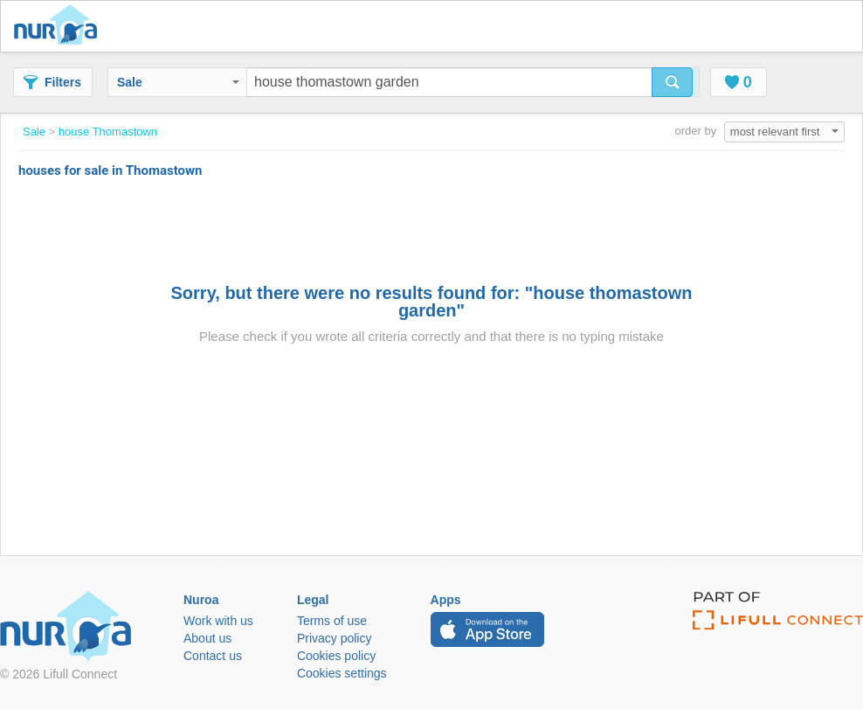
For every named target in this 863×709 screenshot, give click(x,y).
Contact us (212, 656)
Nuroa (60, 26)
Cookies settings (342, 673)
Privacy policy (334, 638)
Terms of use (332, 621)
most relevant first (784, 131)
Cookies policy (336, 656)
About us (207, 638)
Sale (178, 82)
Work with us (218, 621)
